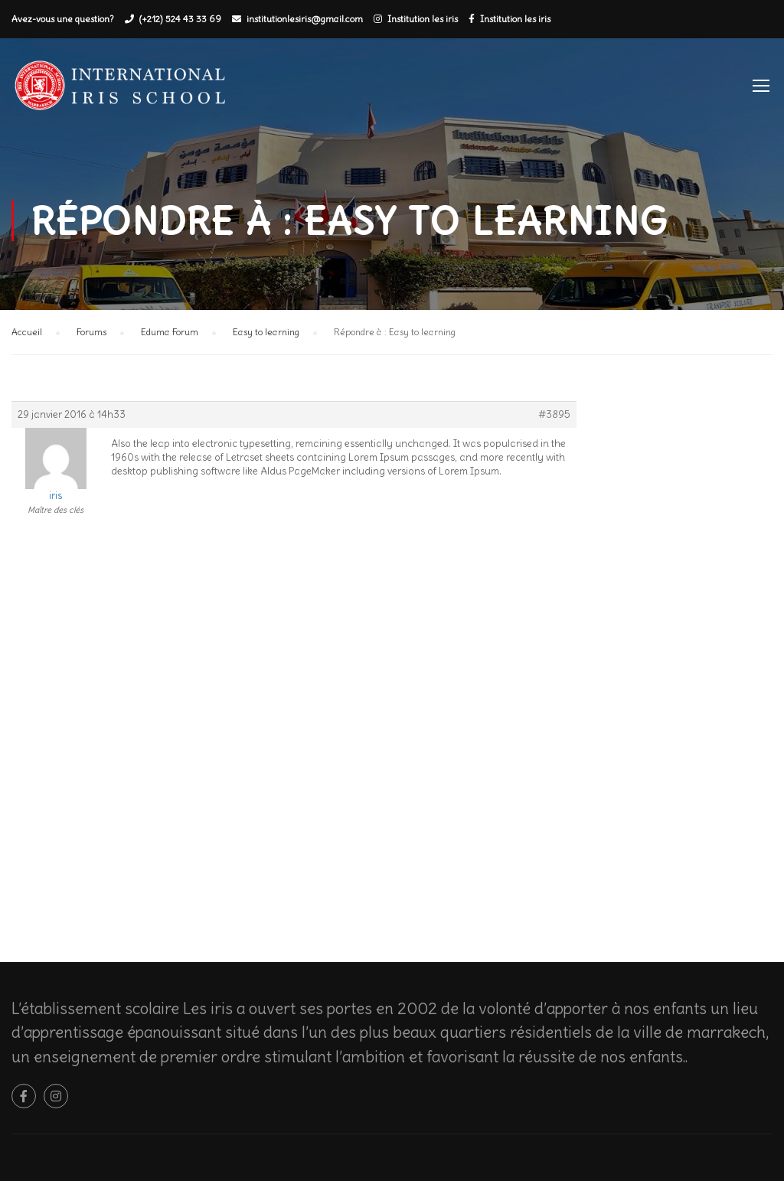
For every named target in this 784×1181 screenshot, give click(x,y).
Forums (91, 332)
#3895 (554, 414)
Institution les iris (422, 18)
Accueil (26, 332)
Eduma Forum (169, 332)
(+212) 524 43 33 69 (180, 18)
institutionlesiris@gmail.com (305, 18)
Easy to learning (266, 332)
